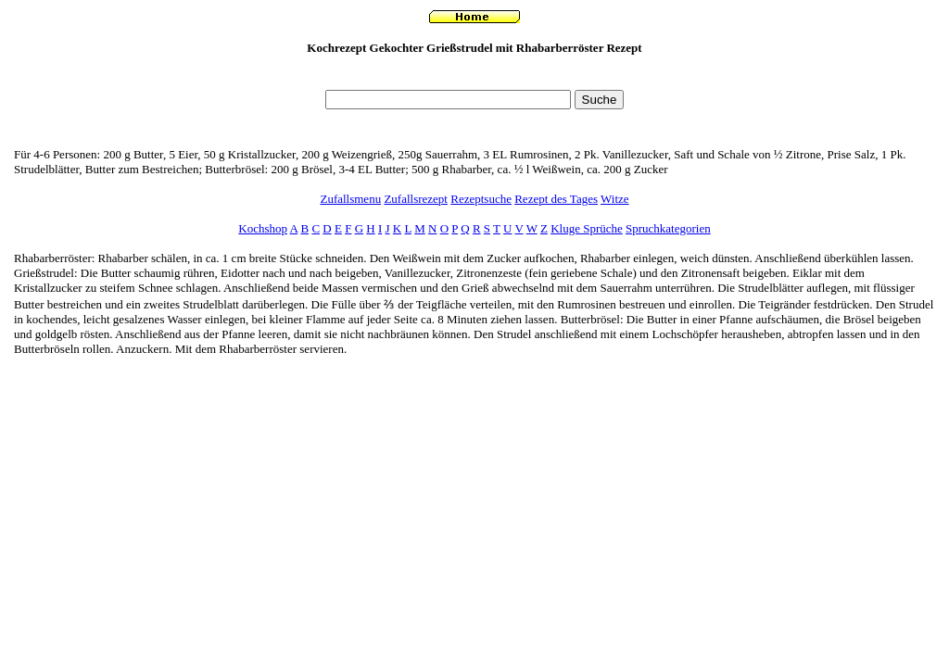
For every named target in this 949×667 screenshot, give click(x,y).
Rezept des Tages (556, 199)
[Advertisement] (474, 77)
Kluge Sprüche (586, 228)
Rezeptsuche (481, 199)
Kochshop (262, 228)
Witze (615, 199)
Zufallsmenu (350, 199)
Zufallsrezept (416, 199)
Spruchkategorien (668, 228)
